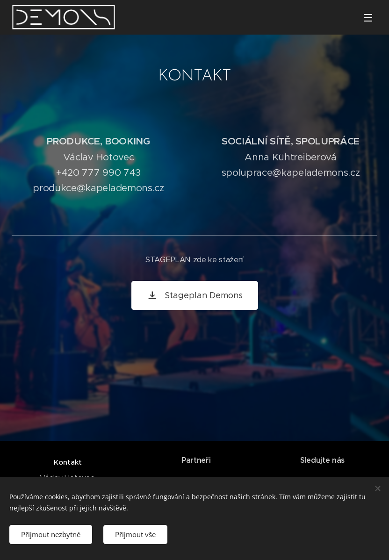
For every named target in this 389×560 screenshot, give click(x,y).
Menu (368, 17)
